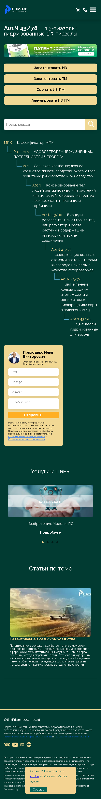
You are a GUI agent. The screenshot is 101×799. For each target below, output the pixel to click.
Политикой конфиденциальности (26, 436)
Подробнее (50, 532)
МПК (8, 143)
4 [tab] (57, 542)
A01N (36, 185)
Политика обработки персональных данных (28, 736)
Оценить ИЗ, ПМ (50, 89)
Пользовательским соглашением (26, 439)
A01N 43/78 (80, 319)
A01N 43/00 (52, 215)
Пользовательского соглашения (71, 736)
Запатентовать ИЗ (50, 68)
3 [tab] (52, 542)
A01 (26, 166)
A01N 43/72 (61, 249)
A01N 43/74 (71, 279)
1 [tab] (43, 542)
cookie (34, 776)
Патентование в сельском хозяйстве (43, 639)
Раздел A (21, 152)
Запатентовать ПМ (50, 79)
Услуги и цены (50, 471)
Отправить (33, 415)
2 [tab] (48, 542)
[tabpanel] (50, 510)
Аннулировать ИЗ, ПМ (51, 100)
